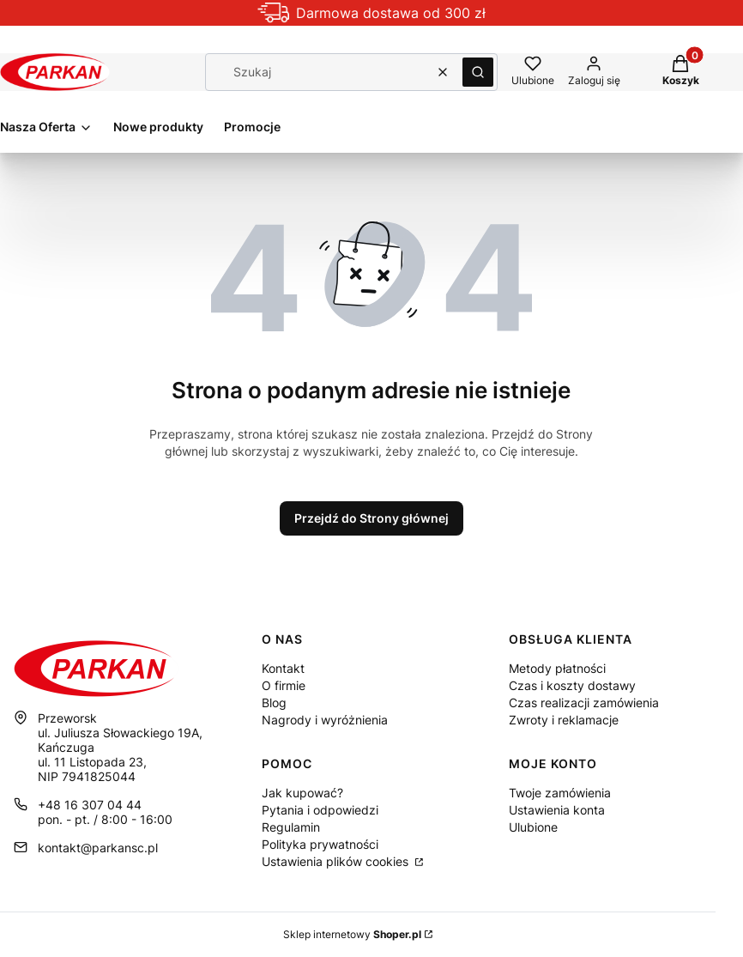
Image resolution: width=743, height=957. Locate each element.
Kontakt (283, 668)
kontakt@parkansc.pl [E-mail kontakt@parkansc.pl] (98, 847)
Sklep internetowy (352, 934)
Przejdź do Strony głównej (371, 518)
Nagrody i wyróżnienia (325, 719)
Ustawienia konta (557, 810)
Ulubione (533, 827)
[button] (477, 72)
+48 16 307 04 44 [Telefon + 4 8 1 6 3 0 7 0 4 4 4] (90, 804)
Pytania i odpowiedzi (320, 810)
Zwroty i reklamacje (564, 719)
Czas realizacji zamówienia (584, 702)
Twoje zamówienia (560, 792)
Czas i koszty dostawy (572, 685)
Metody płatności (557, 668)
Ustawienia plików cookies (337, 861)
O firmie (283, 685)
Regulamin (291, 827)
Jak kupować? (302, 792)
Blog (274, 702)
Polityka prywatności (320, 844)
